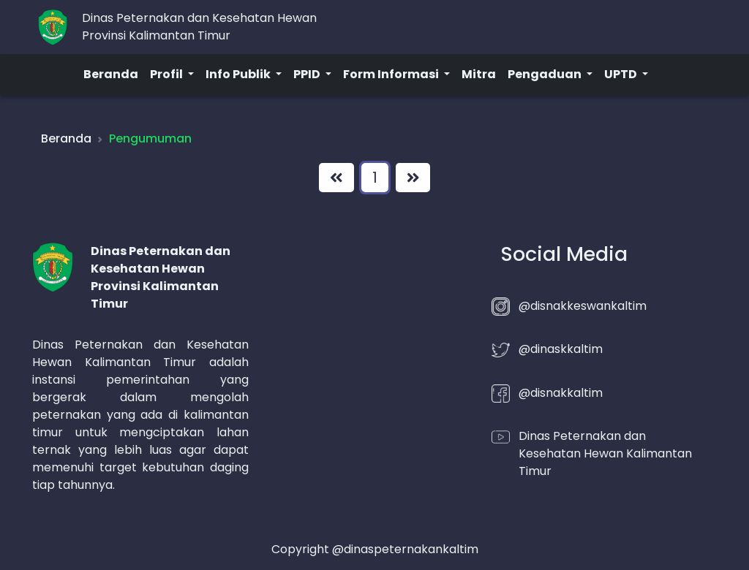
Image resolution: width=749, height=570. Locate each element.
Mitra (479, 74)
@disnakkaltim (561, 392)
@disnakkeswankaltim (583, 305)
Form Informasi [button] (392, 74)
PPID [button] (308, 74)
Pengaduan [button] (546, 74)
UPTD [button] (621, 74)
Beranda (110, 74)
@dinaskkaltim (561, 349)
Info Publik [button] (239, 74)
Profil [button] (167, 74)
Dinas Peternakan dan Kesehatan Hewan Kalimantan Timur (605, 453)
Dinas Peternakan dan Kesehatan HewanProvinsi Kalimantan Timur (199, 27)
